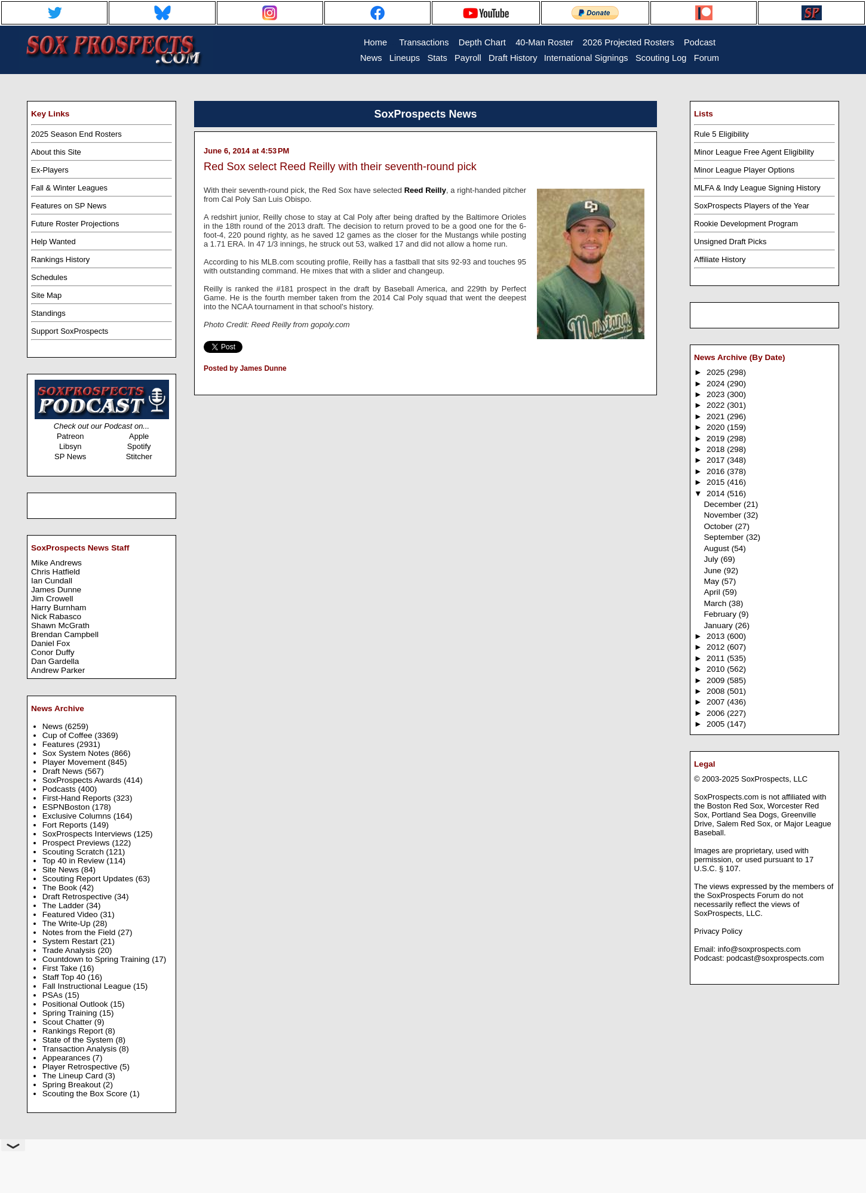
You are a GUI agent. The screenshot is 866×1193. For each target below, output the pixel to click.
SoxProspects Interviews (88, 833)
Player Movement (75, 762)
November (724, 515)
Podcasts (60, 789)
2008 (717, 691)
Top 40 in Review (74, 860)
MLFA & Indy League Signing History (757, 187)
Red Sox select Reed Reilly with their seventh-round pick (340, 167)
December (724, 504)
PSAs (53, 995)
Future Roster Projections (75, 223)
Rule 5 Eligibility (721, 134)
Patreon (70, 436)
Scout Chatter (68, 1021)
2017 (717, 460)
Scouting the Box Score (86, 1093)
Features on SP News (68, 205)
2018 (717, 449)
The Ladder (64, 905)
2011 (717, 658)
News (53, 726)
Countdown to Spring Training (97, 959)
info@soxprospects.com (759, 949)
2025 (717, 372)
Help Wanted (53, 241)
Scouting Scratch (74, 851)
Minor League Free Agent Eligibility (754, 151)
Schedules (49, 277)
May (712, 581)
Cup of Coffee (68, 735)
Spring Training (71, 1012)
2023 (717, 394)
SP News (70, 456)
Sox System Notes (77, 753)
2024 (717, 383)
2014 (717, 493)
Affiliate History (719, 259)
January (719, 625)
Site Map (46, 295)
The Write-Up (67, 923)
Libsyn (70, 446)
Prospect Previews (77, 842)
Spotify (139, 446)
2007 (717, 701)
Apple (139, 436)
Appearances (67, 1057)
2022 (717, 405)
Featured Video (71, 914)
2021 (717, 416)
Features (59, 744)
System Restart (71, 941)
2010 (717, 669)
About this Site (56, 151)
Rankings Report (73, 1030)
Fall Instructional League (87, 986)
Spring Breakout (72, 1084)
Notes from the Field (80, 932)
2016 (717, 471)
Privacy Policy (718, 931)
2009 (717, 680)
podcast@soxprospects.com (775, 958)
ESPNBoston (67, 806)
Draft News (63, 771)
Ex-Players (50, 169)
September (725, 537)
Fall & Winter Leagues (69, 187)
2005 (717, 724)
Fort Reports (66, 824)
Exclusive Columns (77, 815)
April (713, 592)
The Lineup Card (73, 1075)
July (712, 559)
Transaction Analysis (80, 1048)
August (717, 548)
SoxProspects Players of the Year (751, 205)
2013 (717, 636)
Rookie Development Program (746, 223)
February (721, 614)
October (719, 526)
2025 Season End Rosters (76, 134)
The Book (60, 887)
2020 (717, 427)
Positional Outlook (76, 1004)
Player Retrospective (81, 1066)
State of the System (79, 1039)
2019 (717, 438)
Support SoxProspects (69, 331)
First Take (61, 968)
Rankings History (60, 259)
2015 (717, 482)
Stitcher (139, 456)
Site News (61, 869)
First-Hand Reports (77, 798)
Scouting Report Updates (89, 878)
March (716, 603)
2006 (717, 713)
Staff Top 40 (65, 977)
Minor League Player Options (744, 169)
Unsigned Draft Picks (730, 241)
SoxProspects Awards (83, 780)
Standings (48, 313)
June (713, 570)
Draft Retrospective (78, 896)
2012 (717, 646)
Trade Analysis (70, 950)
